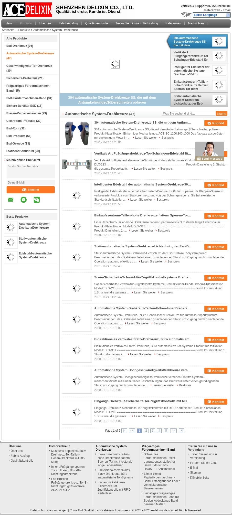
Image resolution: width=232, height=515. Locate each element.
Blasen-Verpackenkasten (23, 113)
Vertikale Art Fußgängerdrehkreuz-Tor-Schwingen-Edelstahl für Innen (191, 56)
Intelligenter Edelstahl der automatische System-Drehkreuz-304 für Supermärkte (192, 70)
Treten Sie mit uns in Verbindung (137, 23)
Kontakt (30, 190)
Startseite (8, 30)
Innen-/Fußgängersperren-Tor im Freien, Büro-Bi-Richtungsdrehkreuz (68, 470)
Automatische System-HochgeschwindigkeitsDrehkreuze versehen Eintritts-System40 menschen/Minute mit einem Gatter (143, 370)
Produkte (26, 23)
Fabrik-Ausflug (68, 23)
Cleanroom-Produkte (20, 121)
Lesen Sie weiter (146, 137)
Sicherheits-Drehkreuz (21, 78)
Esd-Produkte (15, 136)
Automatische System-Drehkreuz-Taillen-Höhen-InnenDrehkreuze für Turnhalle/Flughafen (143, 308)
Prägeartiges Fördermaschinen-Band (158, 448)
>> (173, 430)
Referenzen (212, 10)
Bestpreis (167, 137)
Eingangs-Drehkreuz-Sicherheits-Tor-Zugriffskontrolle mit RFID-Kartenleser (143, 401)
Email (227, 10)
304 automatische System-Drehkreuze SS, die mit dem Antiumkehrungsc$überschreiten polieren (192, 41)
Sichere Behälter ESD (21, 105)
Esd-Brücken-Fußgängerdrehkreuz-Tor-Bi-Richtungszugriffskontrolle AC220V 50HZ (69, 484)
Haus (9, 23)
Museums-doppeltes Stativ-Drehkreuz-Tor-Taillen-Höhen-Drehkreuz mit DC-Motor (69, 456)
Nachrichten (196, 23)
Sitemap (195, 472)
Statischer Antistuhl (20, 151)
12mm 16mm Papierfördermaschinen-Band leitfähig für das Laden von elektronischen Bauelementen (162, 481)
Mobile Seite (199, 477)
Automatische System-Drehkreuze (30, 53)
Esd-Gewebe (15, 143)
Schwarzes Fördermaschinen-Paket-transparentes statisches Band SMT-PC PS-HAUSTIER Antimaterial (160, 462)
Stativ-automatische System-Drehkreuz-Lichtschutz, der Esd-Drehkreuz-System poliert (191, 100)
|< (124, 430)
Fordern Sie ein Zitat (203, 463)
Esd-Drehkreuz (16, 46)
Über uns (45, 23)
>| (181, 430)
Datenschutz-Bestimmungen (49, 510)
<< (132, 430)
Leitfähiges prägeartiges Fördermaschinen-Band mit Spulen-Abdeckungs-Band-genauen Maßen (161, 499)
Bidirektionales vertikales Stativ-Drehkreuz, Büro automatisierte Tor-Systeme (143, 339)
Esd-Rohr (13, 128)
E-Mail (194, 467)
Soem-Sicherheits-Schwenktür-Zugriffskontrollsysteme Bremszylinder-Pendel (143, 277)
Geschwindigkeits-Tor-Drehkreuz (29, 66)
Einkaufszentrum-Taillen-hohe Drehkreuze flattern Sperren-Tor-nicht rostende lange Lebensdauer (191, 85)
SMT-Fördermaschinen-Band (26, 98)
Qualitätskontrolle (96, 23)
